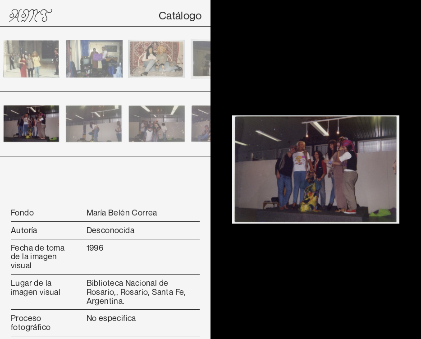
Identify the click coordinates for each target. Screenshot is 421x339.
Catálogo (180, 15)
